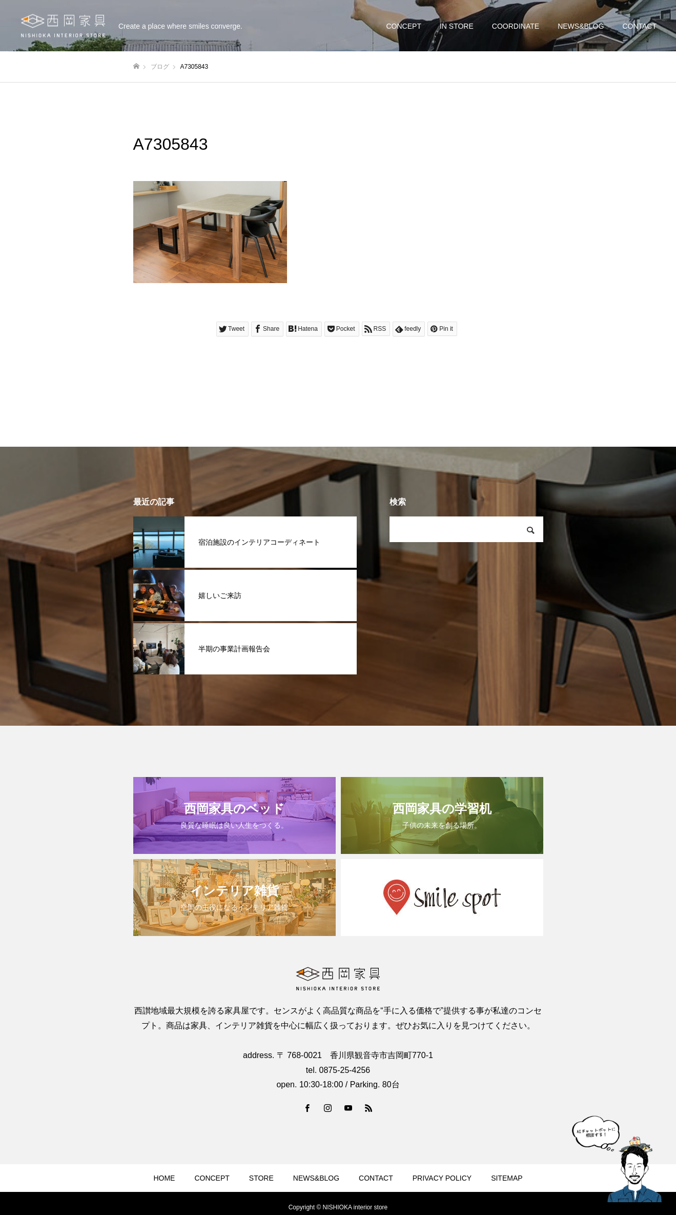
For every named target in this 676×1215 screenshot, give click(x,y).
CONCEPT (403, 26)
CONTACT (639, 26)
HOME (164, 1178)
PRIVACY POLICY (442, 1178)
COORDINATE (515, 26)
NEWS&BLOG (581, 26)
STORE (261, 1178)
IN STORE (457, 26)
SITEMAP (506, 1178)
